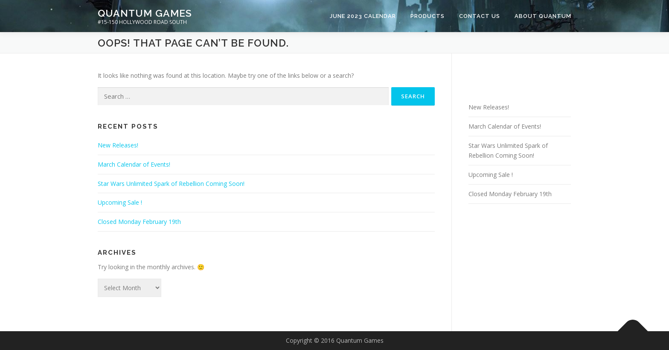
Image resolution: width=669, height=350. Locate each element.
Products (427, 16)
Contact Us (479, 16)
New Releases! (118, 145)
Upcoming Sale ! (120, 202)
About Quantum (543, 16)
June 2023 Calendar (363, 16)
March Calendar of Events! (134, 164)
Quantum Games (145, 13)
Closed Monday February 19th (139, 222)
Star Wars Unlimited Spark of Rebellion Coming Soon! (171, 183)
